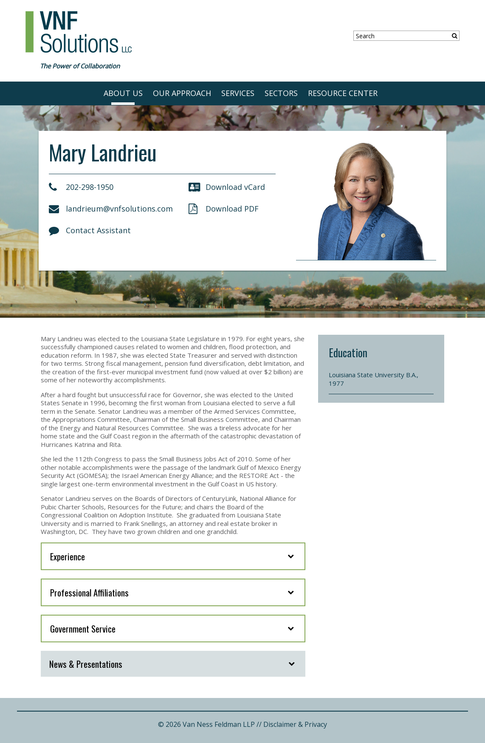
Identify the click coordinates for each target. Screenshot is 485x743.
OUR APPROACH (182, 93)
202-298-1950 (81, 187)
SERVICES (237, 93)
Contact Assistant (90, 230)
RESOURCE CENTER (343, 93)
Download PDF (224, 208)
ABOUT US (123, 93)
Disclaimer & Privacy (295, 724)
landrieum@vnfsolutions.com (111, 208)
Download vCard (227, 187)
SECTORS (281, 93)
